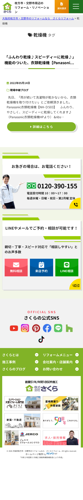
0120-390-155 (57, 186)
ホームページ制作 (34, 454)
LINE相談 (66, 267)
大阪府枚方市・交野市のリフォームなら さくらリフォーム (37, 451)
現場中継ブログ (19, 90)
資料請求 (61, 6)
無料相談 (16, 267)
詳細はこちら (41, 127)
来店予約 (41, 267)
